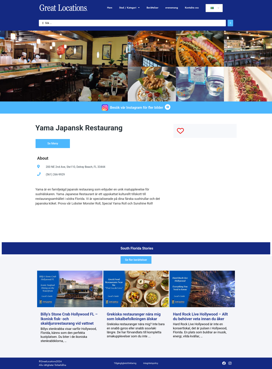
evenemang (171, 7)
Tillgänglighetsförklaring (125, 363)
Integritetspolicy (150, 363)
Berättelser (152, 7)
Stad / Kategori (129, 8)
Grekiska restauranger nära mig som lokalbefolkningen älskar (134, 316)
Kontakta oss (192, 7)
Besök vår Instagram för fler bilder (136, 107)
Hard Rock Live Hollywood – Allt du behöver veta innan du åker (200, 316)
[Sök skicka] (230, 23)
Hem (109, 7)
